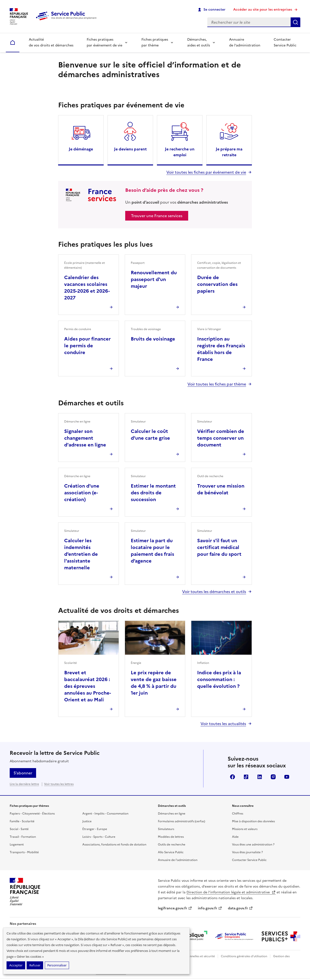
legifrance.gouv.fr (175, 908)
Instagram (273, 777)
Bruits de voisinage (153, 338)
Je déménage (81, 149)
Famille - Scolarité (22, 821)
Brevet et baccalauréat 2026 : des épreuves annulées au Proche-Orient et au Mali (87, 686)
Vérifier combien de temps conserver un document (220, 438)
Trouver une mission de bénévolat (220, 489)
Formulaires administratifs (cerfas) (181, 821)
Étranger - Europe (94, 829)
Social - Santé (19, 829)
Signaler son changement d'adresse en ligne (85, 438)
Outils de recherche (171, 844)
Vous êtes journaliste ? (247, 852)
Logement (17, 844)
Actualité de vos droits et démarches (51, 42)
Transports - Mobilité (24, 852)
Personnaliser (57, 965)
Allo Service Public (171, 852)
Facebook (232, 777)
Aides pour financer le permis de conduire (87, 345)
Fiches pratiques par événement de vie (104, 42)
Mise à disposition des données (253, 821)
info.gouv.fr (210, 908)
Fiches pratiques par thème (154, 42)
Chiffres (237, 813)
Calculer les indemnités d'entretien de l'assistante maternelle (81, 554)
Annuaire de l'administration (177, 860)
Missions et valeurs (244, 829)
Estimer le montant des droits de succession (153, 492)
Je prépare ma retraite (229, 152)
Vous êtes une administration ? (253, 844)
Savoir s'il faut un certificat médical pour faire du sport (219, 547)
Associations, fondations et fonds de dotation (114, 844)
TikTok (246, 777)
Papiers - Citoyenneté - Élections (32, 813)
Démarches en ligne (171, 813)
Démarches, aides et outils (198, 42)
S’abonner (23, 773)
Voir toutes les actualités (223, 724)
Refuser (34, 965)
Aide (235, 837)
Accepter (16, 965)
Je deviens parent (130, 149)
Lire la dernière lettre (24, 784)
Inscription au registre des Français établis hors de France (221, 349)
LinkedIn (259, 777)
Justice (87, 821)
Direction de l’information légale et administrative (231, 892)
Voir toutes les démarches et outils (214, 591)
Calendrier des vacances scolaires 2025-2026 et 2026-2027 (87, 287)
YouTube (287, 777)
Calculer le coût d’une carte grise (150, 435)
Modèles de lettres (171, 837)
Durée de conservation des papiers (217, 284)
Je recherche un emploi (179, 152)
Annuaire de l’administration (244, 42)
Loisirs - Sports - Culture (98, 837)
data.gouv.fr (240, 908)
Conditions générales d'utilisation (244, 956)
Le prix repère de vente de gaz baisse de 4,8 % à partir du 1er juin (154, 683)
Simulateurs (166, 829)
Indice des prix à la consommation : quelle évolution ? (219, 679)
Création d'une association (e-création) (81, 492)
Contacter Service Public (285, 42)
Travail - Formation (23, 837)
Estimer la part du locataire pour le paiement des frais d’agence (152, 550)
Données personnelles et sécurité (192, 956)
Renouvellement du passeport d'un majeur (154, 279)
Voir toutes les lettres (59, 784)
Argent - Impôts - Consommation (105, 813)
